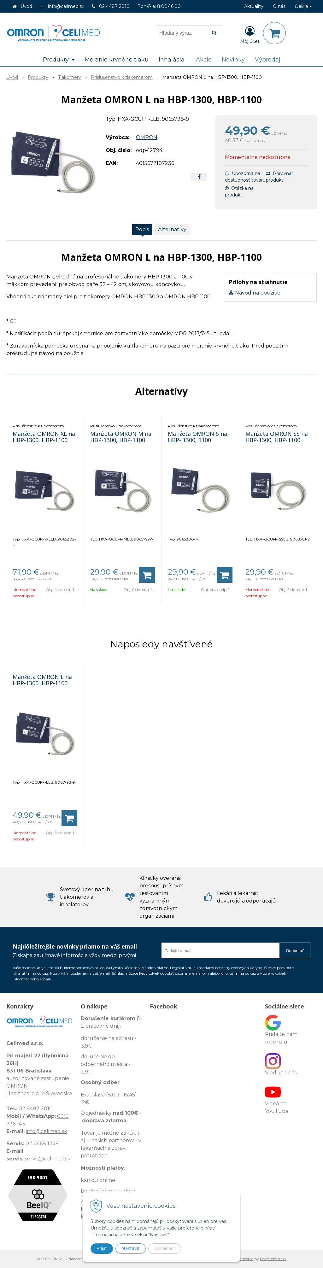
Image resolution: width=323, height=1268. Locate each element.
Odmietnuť (164, 1248)
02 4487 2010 (114, 6)
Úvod (26, 6)
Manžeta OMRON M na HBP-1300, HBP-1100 (120, 437)
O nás (279, 6)
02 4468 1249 (42, 1144)
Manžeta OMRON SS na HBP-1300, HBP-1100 (276, 437)
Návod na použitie (257, 293)
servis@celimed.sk (47, 1159)
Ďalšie (303, 6)
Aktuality (253, 6)
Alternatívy (172, 229)
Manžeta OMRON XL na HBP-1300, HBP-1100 (44, 437)
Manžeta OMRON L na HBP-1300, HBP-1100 (42, 680)
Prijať (102, 1248)
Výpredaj (267, 59)
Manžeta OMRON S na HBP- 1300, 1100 (197, 437)
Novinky (233, 59)
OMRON (146, 137)
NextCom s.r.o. (273, 1258)
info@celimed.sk (66, 6)
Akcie (204, 59)
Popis (142, 229)
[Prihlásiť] (250, 34)
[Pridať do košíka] (147, 575)
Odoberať (295, 950)
